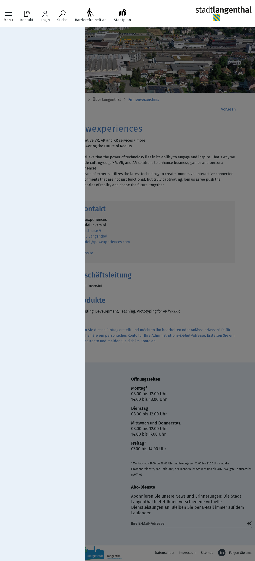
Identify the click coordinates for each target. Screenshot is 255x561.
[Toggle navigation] (8, 16)
